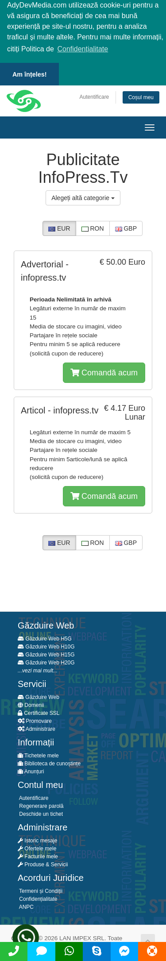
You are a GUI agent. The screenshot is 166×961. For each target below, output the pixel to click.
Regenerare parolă (40, 805)
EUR (59, 227)
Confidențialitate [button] (82, 49)
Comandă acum (104, 371)
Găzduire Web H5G (45, 638)
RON (92, 227)
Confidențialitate (37, 898)
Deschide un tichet (40, 813)
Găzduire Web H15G (46, 654)
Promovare (35, 720)
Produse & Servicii (43, 864)
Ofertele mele (37, 848)
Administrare (36, 728)
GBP (126, 227)
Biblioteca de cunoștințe (49, 763)
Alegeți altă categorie (83, 197)
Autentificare (94, 96)
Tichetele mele (38, 755)
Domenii (31, 704)
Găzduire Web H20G (46, 662)
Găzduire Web (38, 696)
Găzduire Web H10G (46, 646)
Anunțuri (31, 771)
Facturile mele (38, 856)
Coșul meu (141, 96)
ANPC (26, 906)
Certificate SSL (38, 712)
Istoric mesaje (37, 840)
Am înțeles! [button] (29, 74)
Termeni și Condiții (40, 890)
